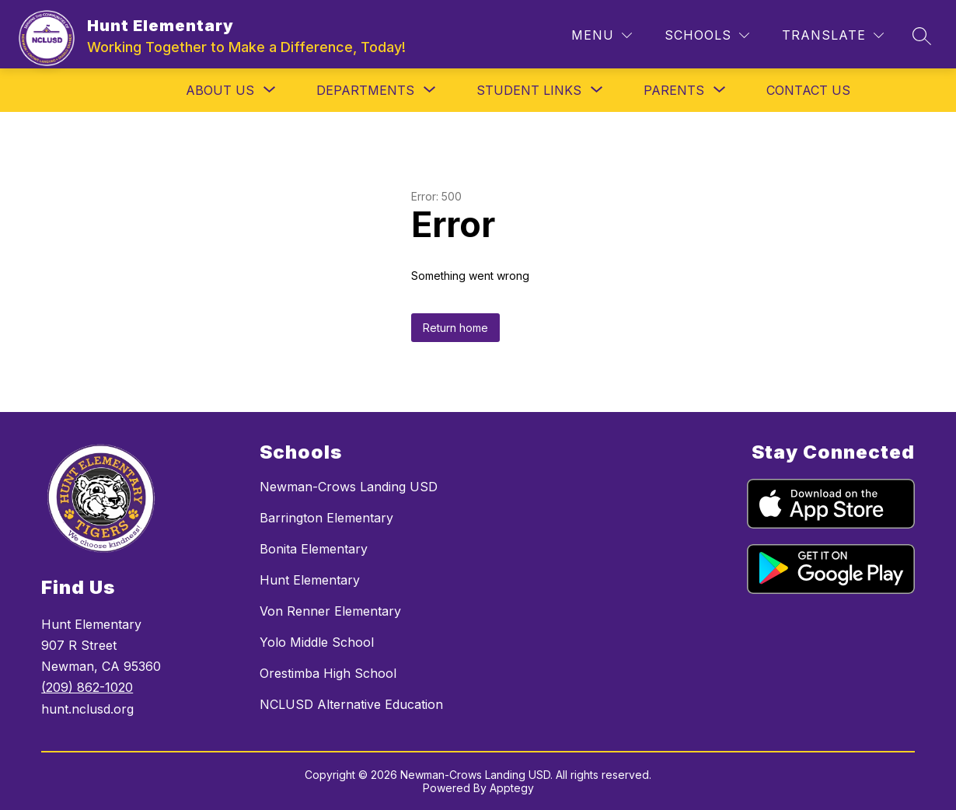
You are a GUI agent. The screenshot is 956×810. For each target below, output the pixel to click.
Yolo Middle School (317, 642)
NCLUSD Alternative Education (351, 704)
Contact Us (808, 90)
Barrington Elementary (326, 517)
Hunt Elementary (310, 580)
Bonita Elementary (314, 549)
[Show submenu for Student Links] (528, 90)
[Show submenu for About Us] (220, 90)
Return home (455, 327)
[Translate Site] (833, 35)
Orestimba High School (328, 673)
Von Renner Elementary (330, 611)
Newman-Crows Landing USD (349, 486)
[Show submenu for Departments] (365, 90)
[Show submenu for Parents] (674, 90)
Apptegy (512, 787)
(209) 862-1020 (87, 687)
